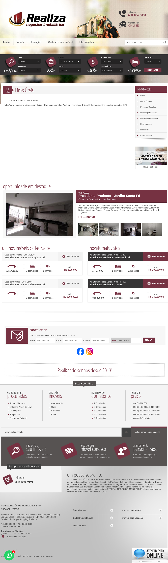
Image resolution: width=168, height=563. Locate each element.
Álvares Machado (17, 403)
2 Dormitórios (100, 407)
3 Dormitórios (100, 411)
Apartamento (57, 403)
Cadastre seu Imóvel (60, 42)
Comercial (55, 411)
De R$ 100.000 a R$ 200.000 (146, 407)
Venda (22, 41)
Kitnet (54, 414)
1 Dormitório (99, 403)
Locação (37, 41)
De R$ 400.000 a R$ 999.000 (146, 414)
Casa (53, 407)
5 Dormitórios (100, 418)
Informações (88, 41)
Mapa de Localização (16, 536)
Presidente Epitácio (18, 418)
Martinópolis (15, 411)
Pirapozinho (15, 414)
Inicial (6, 42)
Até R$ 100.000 (140, 403)
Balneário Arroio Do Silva (21, 407)
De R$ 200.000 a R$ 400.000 (146, 411)
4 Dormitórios (100, 414)
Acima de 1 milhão (141, 418)
